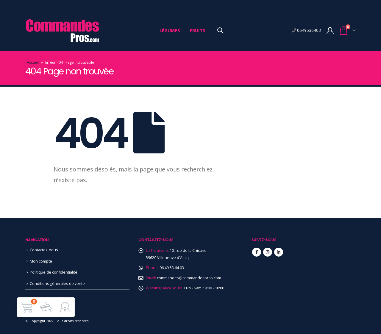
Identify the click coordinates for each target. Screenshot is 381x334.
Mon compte (41, 261)
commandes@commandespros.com (189, 277)
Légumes (170, 30)
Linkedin (278, 252)
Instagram (267, 252)
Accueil (33, 62)
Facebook (256, 252)
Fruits (197, 30)
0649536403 (308, 30)
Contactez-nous (44, 249)
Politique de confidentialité (53, 272)
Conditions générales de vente (57, 283)
